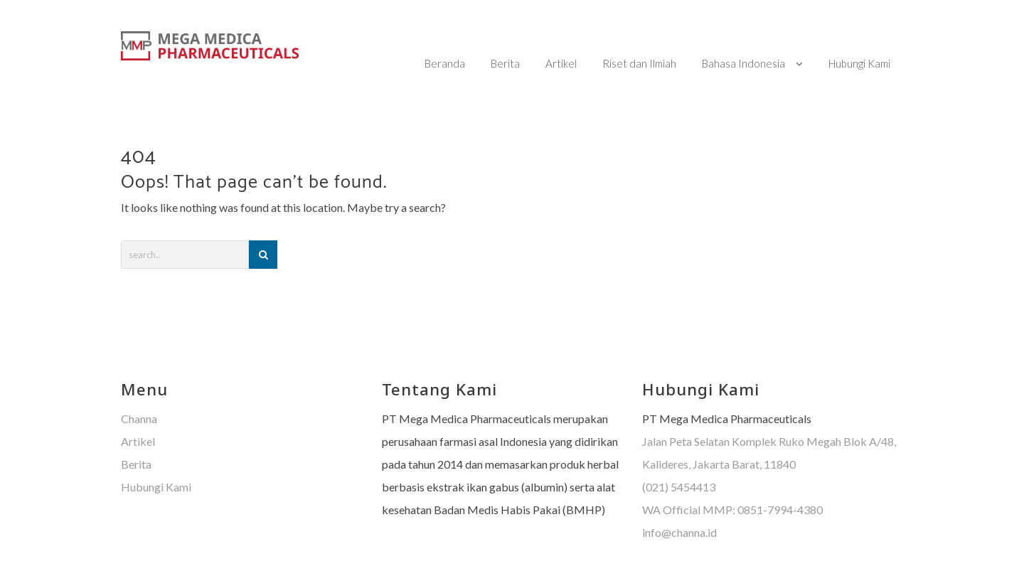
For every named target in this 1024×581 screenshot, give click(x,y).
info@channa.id (679, 504)
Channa (139, 390)
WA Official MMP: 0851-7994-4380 (732, 481)
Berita (136, 435)
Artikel (138, 413)
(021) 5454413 (678, 458)
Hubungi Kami (156, 458)
